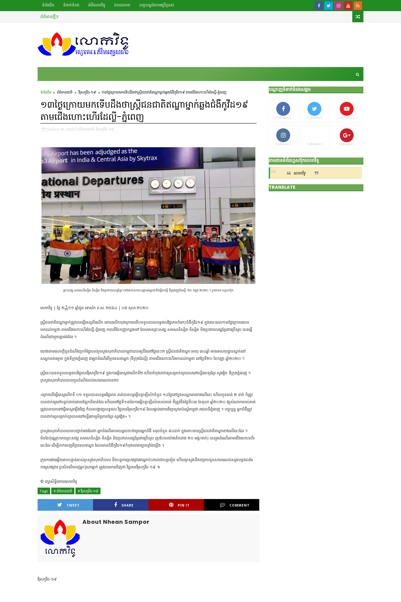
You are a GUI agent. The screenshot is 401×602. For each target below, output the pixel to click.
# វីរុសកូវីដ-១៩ (88, 490)
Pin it (179, 505)
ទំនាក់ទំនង (71, 5)
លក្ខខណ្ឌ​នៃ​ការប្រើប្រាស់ (156, 5)
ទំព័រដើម (48, 5)
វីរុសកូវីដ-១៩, (105, 129)
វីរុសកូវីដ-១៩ (87, 92)
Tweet (68, 505)
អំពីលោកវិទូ (96, 5)
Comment (235, 505)
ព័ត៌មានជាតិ (64, 92)
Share (124, 505)
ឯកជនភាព (122, 5)
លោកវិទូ (299, 173)
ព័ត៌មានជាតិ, (87, 129)
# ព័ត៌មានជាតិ (62, 490)
